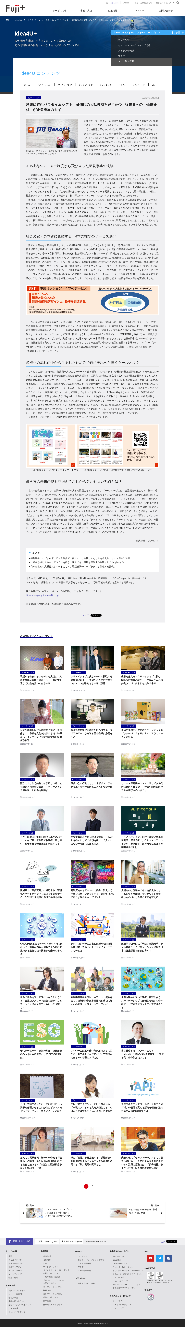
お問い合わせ (166, 10)
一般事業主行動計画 (51, 1277)
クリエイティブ (15, 1260)
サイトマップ (118, 1308)
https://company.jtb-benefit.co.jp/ (42, 595)
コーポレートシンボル (52, 1287)
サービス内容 (59, 10)
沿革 (45, 1263)
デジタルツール (15, 1270)
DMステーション (120, 1263)
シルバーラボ (139, 85)
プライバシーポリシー (122, 1305)
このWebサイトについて (120, 1296)
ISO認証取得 (150, 1268)
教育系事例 (13, 1298)
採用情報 (47, 1290)
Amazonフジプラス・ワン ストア (127, 1285)
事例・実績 (86, 10)
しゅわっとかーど (120, 1281)
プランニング (105, 85)
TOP (8, 20)
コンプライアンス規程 (52, 1294)
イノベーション (33, 20)
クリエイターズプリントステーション (127, 1274)
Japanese (114, 3)
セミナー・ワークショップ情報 (134, 45)
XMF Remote (118, 1256)
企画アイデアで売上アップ (20, 1305)
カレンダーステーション (123, 1267)
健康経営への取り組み (52, 1305)
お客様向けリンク (163, 3)
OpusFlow (117, 1260)
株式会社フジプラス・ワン (124, 1288)
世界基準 (47, 1301)
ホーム (27, 85)
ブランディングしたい (18, 1312)
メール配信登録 (126, 61)
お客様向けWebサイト (119, 1251)
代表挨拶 (47, 1256)
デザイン (122, 85)
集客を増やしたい (16, 1301)
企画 (10, 1256)
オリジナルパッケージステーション (128, 1270)
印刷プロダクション (17, 1263)
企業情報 (112, 10)
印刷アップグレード (17, 1267)
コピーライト (118, 1301)
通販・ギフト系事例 (17, 1290)
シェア (85, 615)
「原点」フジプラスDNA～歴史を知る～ (53, 1281)
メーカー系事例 (15, 1294)
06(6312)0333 (51, 1241)
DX (153, 85)
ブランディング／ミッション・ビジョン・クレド (56, 1268)
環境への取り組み (50, 1297)
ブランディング (86, 85)
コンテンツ (124, 40)
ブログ (121, 56)
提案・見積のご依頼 (143, 3)
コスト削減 (13, 1308)
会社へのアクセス (50, 1273)
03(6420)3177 (76, 1241)
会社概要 (47, 1260)
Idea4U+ (139, 10)
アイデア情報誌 (126, 50)
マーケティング (65, 85)
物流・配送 (13, 1278)
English (126, 3)
